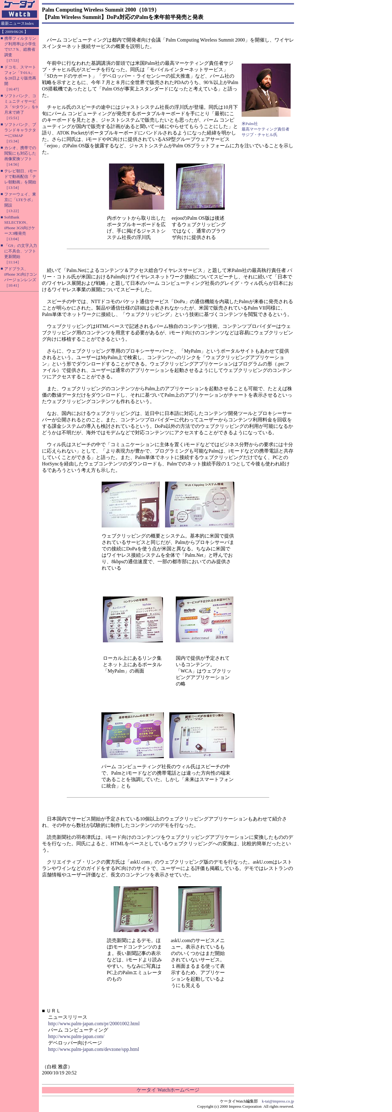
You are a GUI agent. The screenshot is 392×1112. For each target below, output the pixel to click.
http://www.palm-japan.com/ (76, 1036)
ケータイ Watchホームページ (168, 1089)
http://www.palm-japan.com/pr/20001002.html (94, 1023)
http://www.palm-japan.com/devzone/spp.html (93, 1049)
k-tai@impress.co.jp (278, 1101)
